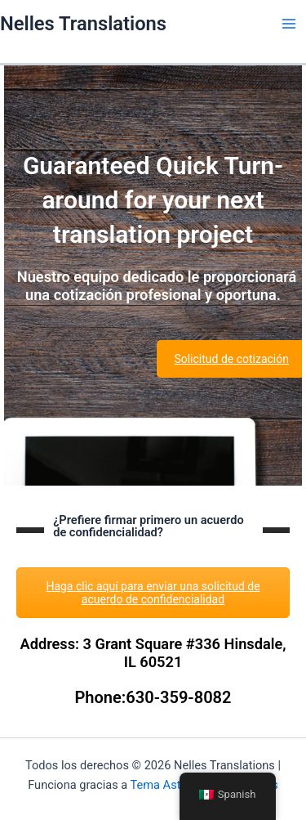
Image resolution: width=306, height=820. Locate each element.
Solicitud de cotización (231, 358)
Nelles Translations (83, 23)
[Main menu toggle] (289, 24)
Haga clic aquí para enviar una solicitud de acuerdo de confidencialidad (152, 593)
